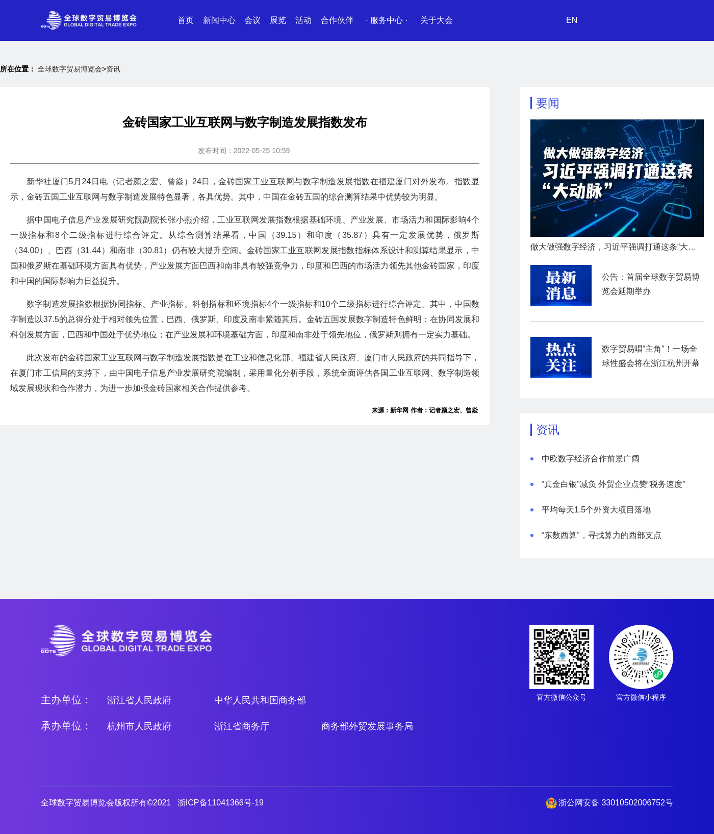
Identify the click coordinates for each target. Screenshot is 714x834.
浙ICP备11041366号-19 (220, 802)
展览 (278, 20)
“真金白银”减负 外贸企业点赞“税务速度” (613, 484)
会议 (252, 20)
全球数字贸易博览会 (70, 69)
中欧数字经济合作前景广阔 (591, 458)
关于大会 (436, 20)
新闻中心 (219, 20)
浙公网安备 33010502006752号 (615, 802)
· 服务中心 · (386, 20)
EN (571, 20)
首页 (185, 20)
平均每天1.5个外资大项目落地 (596, 509)
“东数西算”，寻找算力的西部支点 (601, 535)
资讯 (113, 69)
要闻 (547, 103)
